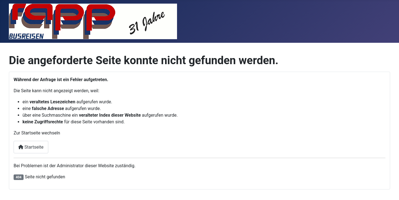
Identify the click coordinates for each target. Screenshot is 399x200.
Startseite (31, 147)
